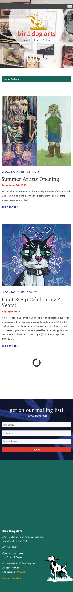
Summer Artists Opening (30, 179)
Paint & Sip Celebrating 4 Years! (31, 302)
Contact (29, 573)
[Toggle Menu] (69, 6)
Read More (10, 207)
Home (20, 573)
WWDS (32, 568)
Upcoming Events (13, 171)
